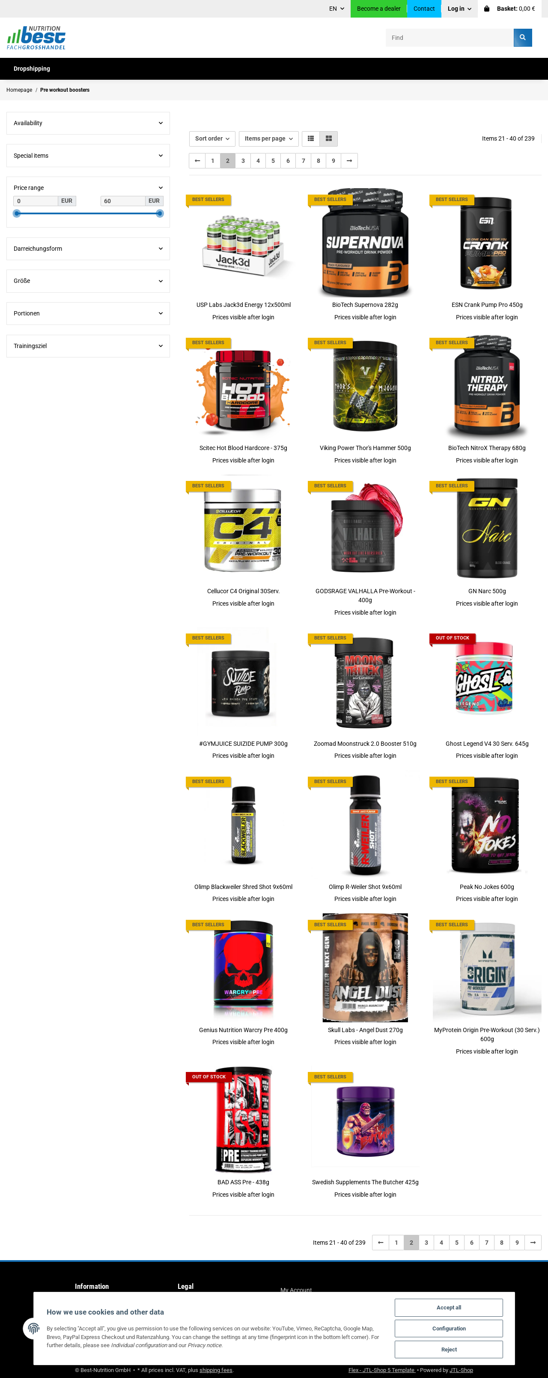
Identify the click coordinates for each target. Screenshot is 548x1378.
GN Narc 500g (487, 591)
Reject (449, 1349)
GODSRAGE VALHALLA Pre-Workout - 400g (365, 595)
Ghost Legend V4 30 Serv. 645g (487, 743)
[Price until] (123, 201)
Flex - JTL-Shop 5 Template (382, 1370)
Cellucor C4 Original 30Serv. (243, 591)
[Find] (450, 37)
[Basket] (510, 9)
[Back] (197, 160)
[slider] (17, 213)
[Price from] (35, 201)
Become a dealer (379, 8)
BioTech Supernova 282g (365, 304)
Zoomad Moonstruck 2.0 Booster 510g (365, 743)
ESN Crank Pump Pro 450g (487, 304)
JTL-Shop (461, 1370)
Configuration (449, 1328)
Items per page (265, 138)
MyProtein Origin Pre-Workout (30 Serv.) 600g (487, 1034)
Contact (424, 8)
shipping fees (216, 1370)
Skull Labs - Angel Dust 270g (365, 1030)
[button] (459, 9)
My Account (296, 1290)
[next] (349, 160)
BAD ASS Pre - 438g (243, 1182)
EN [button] (333, 8)
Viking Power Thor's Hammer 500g (365, 447)
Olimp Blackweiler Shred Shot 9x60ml (243, 886)
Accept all (449, 1307)
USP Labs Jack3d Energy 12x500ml (244, 304)
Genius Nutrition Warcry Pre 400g (243, 1030)
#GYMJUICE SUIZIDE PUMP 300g (243, 743)
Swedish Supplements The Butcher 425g (365, 1182)
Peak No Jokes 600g (487, 886)
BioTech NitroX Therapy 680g (487, 447)
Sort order (209, 138)
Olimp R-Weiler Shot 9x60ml (365, 886)
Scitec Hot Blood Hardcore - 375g (243, 447)
